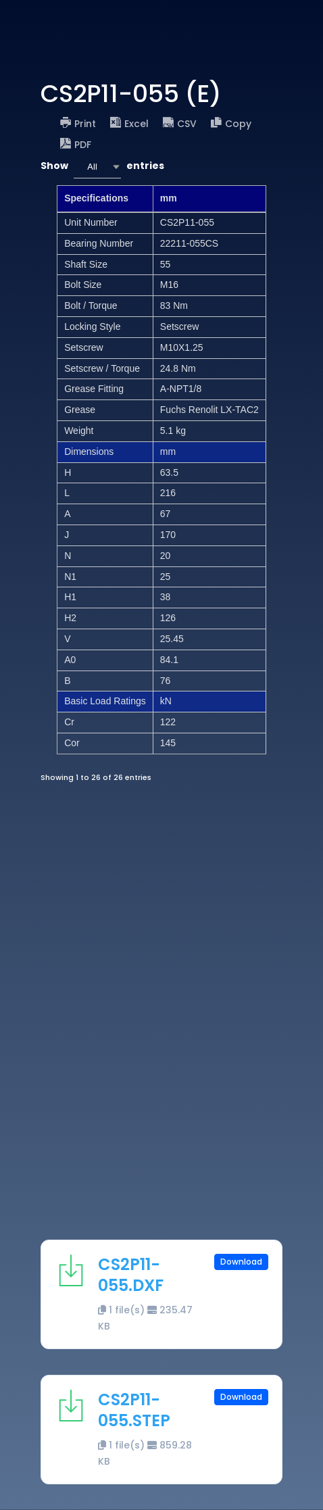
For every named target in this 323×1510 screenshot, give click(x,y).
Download (241, 1261)
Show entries (102, 166)
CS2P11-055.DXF (131, 1274)
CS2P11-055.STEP (134, 1410)
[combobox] (97, 166)
